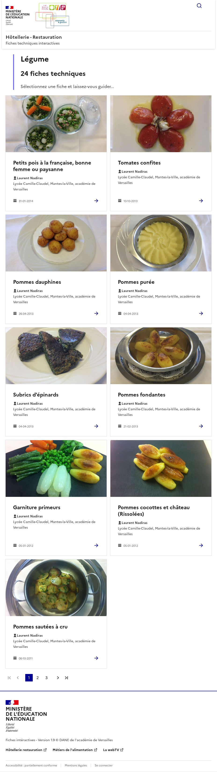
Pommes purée (136, 282)
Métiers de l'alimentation (73, 749)
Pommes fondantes (141, 395)
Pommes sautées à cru (40, 627)
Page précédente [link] (18, 677)
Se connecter (104, 765)
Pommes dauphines (37, 282)
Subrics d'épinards (35, 395)
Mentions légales (76, 765)
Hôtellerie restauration (24, 749)
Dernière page (66, 677)
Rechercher (199, 5)
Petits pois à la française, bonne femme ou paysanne (52, 166)
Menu (208, 5)
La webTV (111, 749)
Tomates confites (139, 163)
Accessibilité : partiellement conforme (31, 765)
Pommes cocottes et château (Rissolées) (154, 511)
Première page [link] (9, 677)
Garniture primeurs (36, 507)
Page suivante (58, 677)
